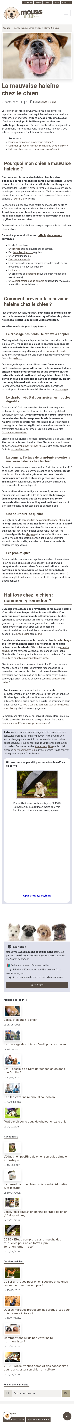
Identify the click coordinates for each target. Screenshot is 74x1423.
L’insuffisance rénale (19, 259)
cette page (61, 389)
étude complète (44, 746)
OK (66, 1393)
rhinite (16, 248)
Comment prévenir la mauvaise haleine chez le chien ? (38, 145)
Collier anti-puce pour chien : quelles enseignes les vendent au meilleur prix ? (36, 1283)
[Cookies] (7, 1416)
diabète (16, 270)
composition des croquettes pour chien (43, 520)
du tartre (19, 198)
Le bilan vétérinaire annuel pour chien (29, 1097)
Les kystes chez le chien (20, 1019)
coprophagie (33, 273)
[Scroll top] (67, 1416)
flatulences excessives (14, 432)
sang (39, 634)
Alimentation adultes (39, 1419)
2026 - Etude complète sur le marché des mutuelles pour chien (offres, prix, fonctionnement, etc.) (32, 1243)
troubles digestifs (23, 252)
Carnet (56, 3)
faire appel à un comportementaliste (28, 658)
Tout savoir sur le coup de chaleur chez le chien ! (37, 1121)
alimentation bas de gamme (28, 281)
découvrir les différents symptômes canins (25, 723)
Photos (38, 3)
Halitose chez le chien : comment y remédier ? (34, 149)
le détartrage (62, 640)
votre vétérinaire (20, 449)
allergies (30, 534)
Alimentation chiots (14, 1419)
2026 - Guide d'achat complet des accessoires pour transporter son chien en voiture (36, 1367)
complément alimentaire (30, 446)
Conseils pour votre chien (27, 28)
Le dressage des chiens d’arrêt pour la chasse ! (35, 1044)
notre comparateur (24, 750)
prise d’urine (22, 634)
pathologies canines (49, 235)
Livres (46, 3)
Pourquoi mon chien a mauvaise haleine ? (31, 142)
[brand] (24, 13)
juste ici (17, 358)
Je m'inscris (37, 984)
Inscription (27, 3)
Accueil (6, 28)
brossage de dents (56, 351)
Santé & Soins (51, 28)
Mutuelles (66, 3)
